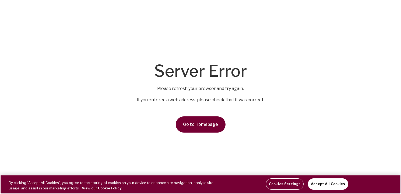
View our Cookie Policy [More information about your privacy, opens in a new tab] (101, 188)
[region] (200, 184)
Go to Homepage (200, 124)
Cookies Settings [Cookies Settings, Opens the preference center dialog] (285, 184)
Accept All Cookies (328, 184)
